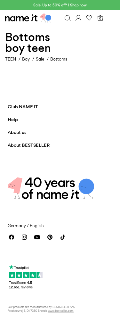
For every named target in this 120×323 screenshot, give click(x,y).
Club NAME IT (23, 106)
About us (17, 132)
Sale (40, 59)
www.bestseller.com (61, 310)
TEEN (10, 59)
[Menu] (111, 18)
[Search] (67, 18)
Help (13, 119)
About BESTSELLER (29, 145)
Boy (26, 59)
